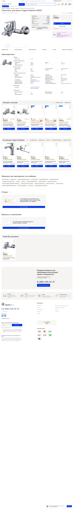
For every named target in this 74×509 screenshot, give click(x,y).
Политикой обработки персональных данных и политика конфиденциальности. (12, 339)
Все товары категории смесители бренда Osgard (42, 28)
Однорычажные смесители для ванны (8, 181)
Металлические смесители (44, 179)
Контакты (43, 1)
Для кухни (48, 140)
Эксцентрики (36, 88)
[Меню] (21, 4)
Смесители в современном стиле (32, 181)
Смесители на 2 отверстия (50, 183)
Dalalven (48, 17)
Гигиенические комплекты (57, 140)
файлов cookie (55, 506)
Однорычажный (33, 79)
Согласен (69, 506)
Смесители (23, 181)
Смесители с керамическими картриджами (9, 185)
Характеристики (5, 49)
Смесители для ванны (42, 181)
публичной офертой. (16, 340)
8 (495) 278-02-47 (46, 282)
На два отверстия (64, 79)
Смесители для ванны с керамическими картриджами (10, 183)
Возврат (39, 1)
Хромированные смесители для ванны (41, 185)
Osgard (48, 16)
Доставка (27, 1)
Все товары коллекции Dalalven (42, 27)
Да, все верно (5, 6)
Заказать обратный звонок (43, 285)
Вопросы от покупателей (67, 49)
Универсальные (68, 102)
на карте (47, 322)
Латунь (32, 74)
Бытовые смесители (5, 179)
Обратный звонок (5, 311)
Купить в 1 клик (62, 26)
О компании (23, 1)
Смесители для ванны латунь (51, 181)
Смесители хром (30, 185)
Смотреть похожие (18, 49)
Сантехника (18, 181)
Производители (40, 309)
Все (53, 102)
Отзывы (54, 49)
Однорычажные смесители (54, 179)
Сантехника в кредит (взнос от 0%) (62, 305)
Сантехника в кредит (33, 1)
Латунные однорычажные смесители (23, 179)
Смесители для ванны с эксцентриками (27, 183)
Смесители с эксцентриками (21, 185)
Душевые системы (67, 140)
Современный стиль (46, 23)
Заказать (59, 23)
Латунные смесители (34, 179)
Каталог (38, 307)
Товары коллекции (32, 49)
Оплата (38, 313)
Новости (56, 309)
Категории (44, 49)
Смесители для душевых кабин (39, 183)
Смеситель (47, 20)
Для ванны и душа (59, 102)
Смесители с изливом (59, 183)
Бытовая (32, 77)
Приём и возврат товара (60, 307)
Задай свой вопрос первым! (24, 227)
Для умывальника (33, 140)
